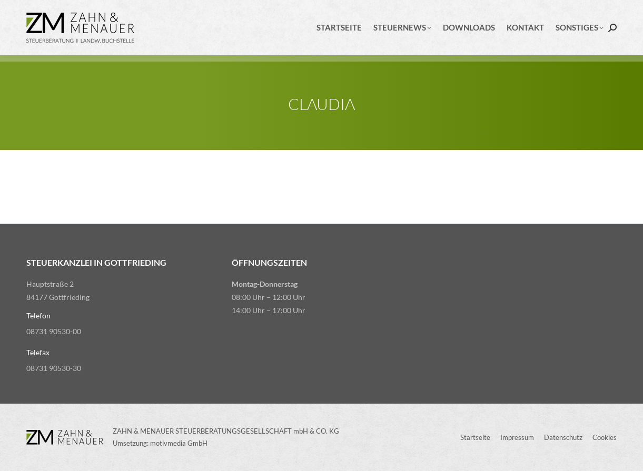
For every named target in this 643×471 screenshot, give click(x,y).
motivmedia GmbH (178, 443)
